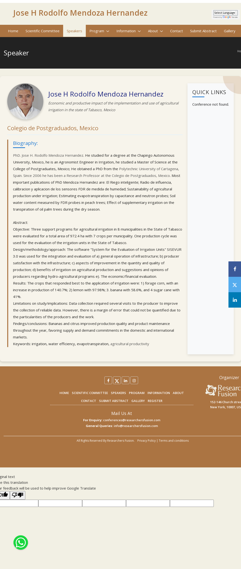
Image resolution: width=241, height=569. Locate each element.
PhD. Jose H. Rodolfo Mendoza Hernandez (48, 155)
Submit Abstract (203, 30)
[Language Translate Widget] (225, 13)
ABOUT (178, 393)
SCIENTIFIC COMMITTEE (90, 393)
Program (99, 30)
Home (13, 30)
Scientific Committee (43, 30)
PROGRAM (137, 393)
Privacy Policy (146, 441)
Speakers (74, 30)
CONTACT (88, 401)
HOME (64, 393)
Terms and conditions (174, 441)
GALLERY (138, 401)
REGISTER (155, 401)
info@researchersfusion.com (136, 426)
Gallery (229, 30)
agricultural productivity (129, 343)
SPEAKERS (118, 393)
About (155, 30)
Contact (176, 30)
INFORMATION (158, 393)
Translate (230, 17)
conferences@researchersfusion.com (131, 420)
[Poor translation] (17, 495)
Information (128, 30)
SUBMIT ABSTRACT (113, 401)
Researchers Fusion (120, 441)
